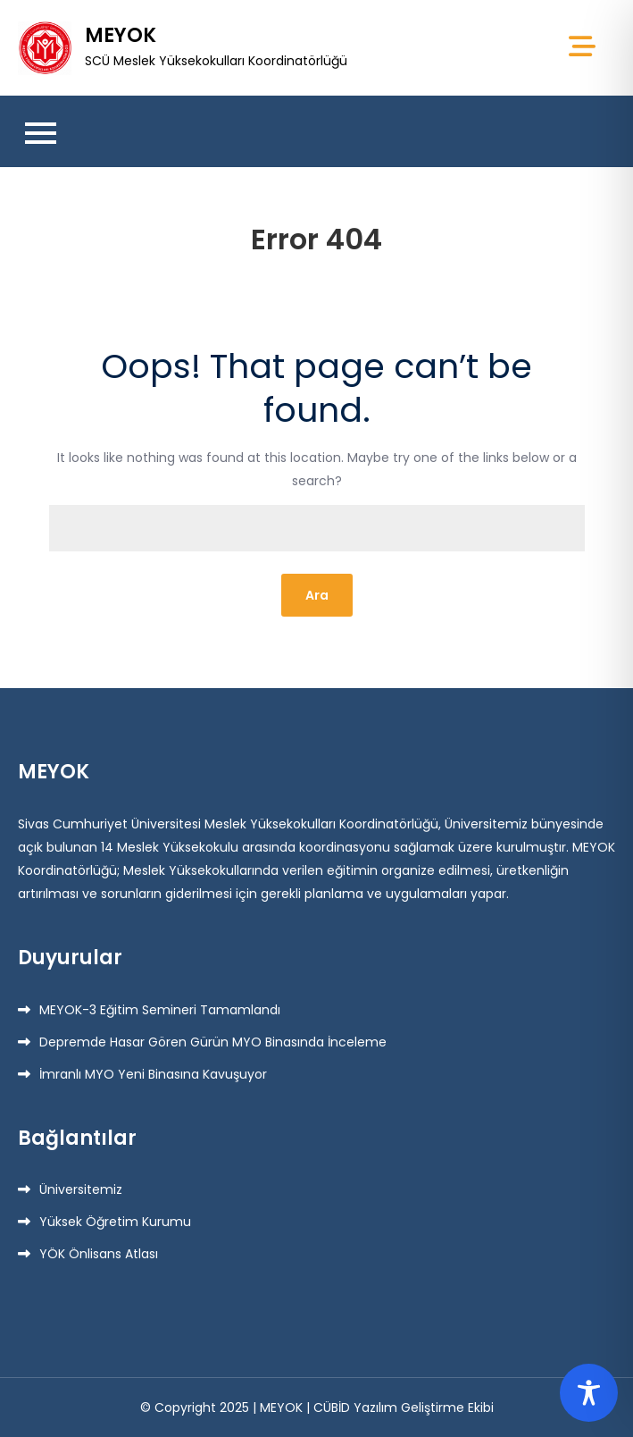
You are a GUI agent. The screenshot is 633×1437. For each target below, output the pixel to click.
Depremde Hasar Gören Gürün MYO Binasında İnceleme (213, 1042)
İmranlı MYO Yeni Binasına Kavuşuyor (153, 1074)
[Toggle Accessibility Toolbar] (589, 1393)
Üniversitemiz (80, 1189)
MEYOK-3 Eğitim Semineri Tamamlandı (159, 1010)
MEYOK (120, 35)
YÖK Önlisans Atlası (98, 1254)
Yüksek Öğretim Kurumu (115, 1222)
